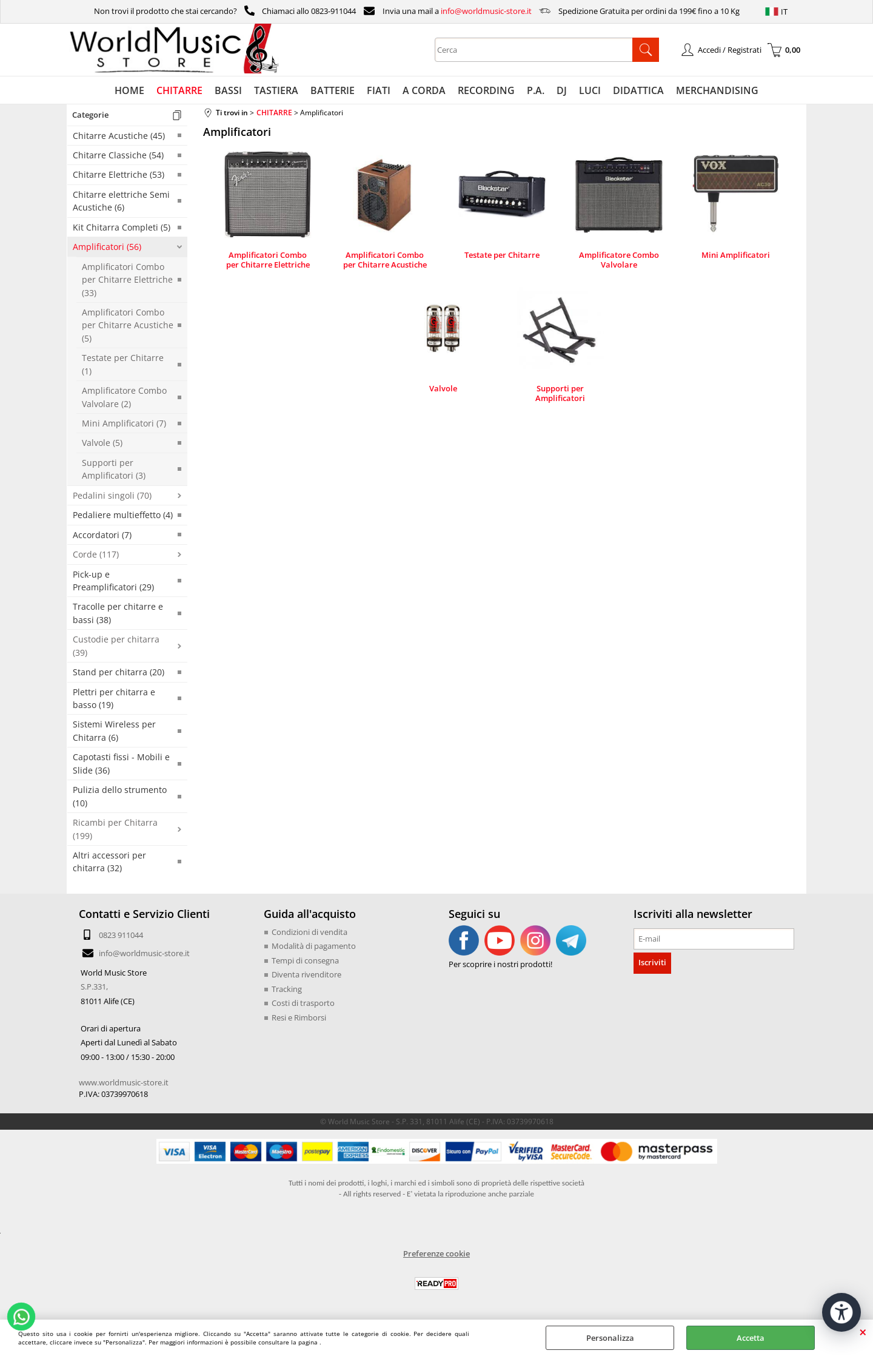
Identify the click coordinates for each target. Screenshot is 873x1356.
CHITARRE (179, 90)
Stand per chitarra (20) (118, 672)
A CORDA (424, 90)
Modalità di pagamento (314, 945)
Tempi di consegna (305, 960)
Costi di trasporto (303, 1002)
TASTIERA (276, 90)
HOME (129, 90)
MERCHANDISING (717, 90)
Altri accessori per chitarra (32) (109, 861)
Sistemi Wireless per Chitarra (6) (114, 730)
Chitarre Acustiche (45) (119, 135)
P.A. (535, 90)
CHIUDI (863, 1332)
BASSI (228, 90)
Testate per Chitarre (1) (123, 364)
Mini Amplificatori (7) (124, 423)
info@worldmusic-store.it (486, 10)
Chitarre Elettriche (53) (118, 174)
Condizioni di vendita (309, 931)
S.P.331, (94, 986)
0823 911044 (121, 934)
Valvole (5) (102, 442)
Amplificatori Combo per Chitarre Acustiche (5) (127, 325)
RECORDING (486, 90)
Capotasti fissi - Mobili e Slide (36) (121, 763)
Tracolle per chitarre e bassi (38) (118, 613)
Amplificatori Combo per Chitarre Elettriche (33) (127, 280)
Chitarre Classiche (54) (118, 155)
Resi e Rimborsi (299, 1017)
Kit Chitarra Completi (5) (121, 227)
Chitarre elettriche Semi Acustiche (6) (121, 201)
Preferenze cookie (436, 1253)
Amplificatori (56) (107, 246)
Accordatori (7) (102, 535)
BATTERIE (332, 90)
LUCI (590, 90)
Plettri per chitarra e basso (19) (114, 698)
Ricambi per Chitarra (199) (115, 829)
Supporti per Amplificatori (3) (114, 469)
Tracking (287, 988)
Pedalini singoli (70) (112, 495)
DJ (562, 90)
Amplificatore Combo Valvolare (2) (124, 397)
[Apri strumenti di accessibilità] (841, 1312)
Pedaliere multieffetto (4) (123, 515)
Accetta (750, 1337)
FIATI (378, 90)
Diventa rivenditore (306, 974)
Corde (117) (96, 554)
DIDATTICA (638, 90)
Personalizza (610, 1337)
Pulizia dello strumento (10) (120, 796)
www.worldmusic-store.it (124, 1082)
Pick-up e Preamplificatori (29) (113, 580)
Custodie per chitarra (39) (116, 645)
